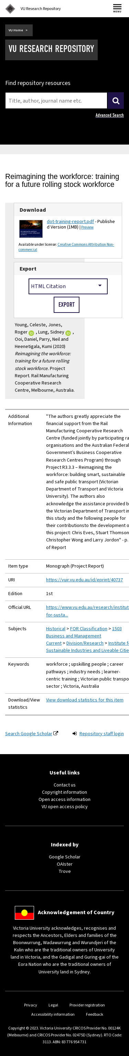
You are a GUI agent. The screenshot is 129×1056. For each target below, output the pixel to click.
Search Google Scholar (28, 733)
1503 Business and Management (84, 632)
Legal (53, 1005)
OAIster (65, 864)
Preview (87, 227)
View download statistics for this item (84, 700)
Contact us (65, 785)
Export (28, 269)
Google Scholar (64, 857)
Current (54, 643)
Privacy (30, 1005)
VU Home (16, 30)
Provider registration (87, 1005)
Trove (64, 871)
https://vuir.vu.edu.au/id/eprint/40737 (84, 580)
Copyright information (64, 792)
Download (33, 210)
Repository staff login (101, 733)
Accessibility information (53, 1014)
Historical (55, 628)
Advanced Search (110, 115)
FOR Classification (88, 628)
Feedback (94, 1014)
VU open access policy (65, 806)
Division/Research (85, 643)
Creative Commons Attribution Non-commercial (66, 247)
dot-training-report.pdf (70, 221)
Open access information (64, 799)
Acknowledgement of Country (76, 912)
